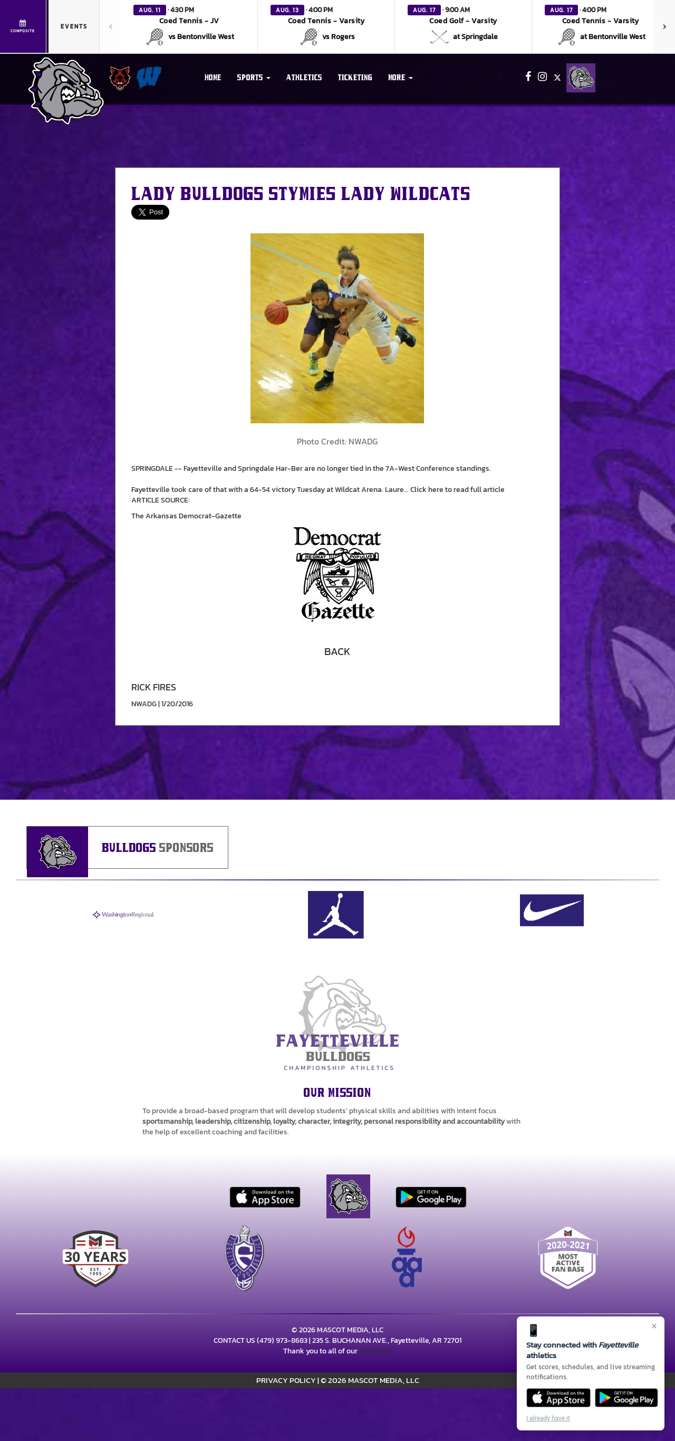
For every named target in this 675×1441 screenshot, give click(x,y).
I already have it (548, 1418)
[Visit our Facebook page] (529, 77)
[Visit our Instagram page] (543, 77)
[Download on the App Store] (558, 1397)
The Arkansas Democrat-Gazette (186, 516)
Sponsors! (375, 1351)
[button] (189, 26)
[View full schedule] (23, 26)
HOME (213, 77)
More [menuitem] (400, 77)
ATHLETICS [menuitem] (304, 77)
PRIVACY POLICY (286, 1380)
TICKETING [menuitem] (355, 77)
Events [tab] (74, 26)
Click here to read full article (457, 489)
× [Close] (654, 1326)
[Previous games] (110, 26)
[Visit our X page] (557, 77)
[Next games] (664, 26)
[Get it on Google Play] (627, 1397)
